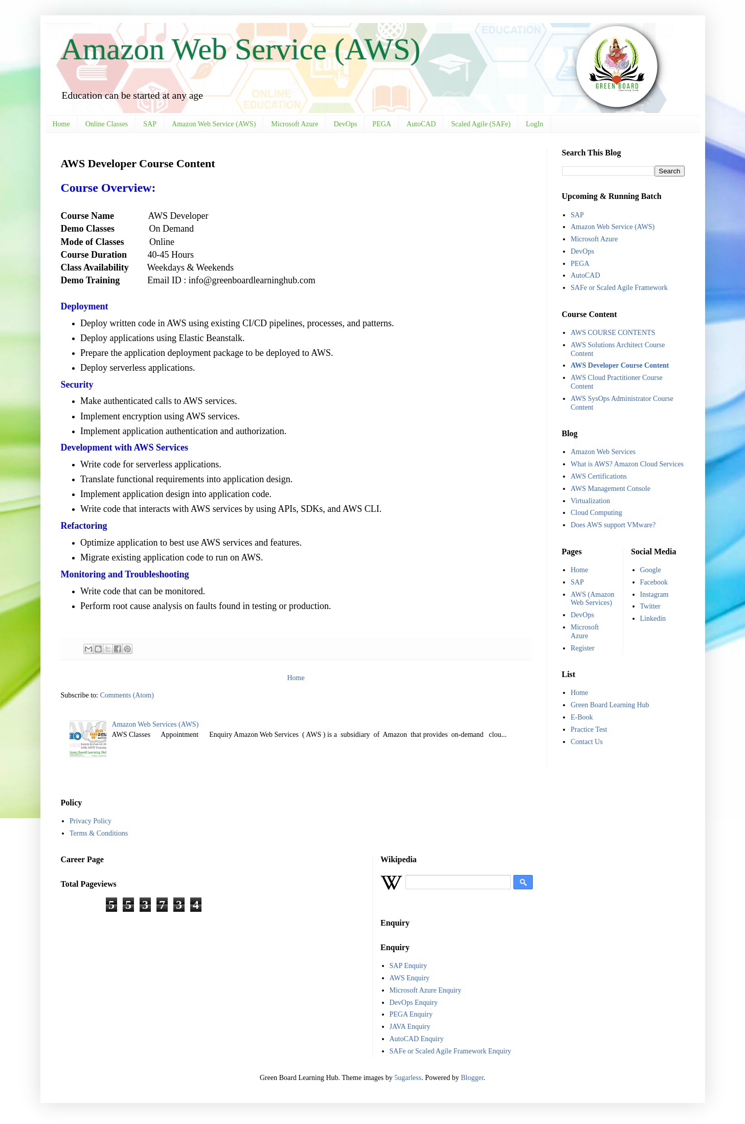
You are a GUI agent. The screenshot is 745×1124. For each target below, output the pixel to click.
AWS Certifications (599, 476)
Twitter (650, 606)
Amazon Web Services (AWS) (155, 724)
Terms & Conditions (99, 833)
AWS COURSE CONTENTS (613, 332)
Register (583, 648)
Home (61, 124)
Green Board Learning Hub (610, 705)
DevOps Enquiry (414, 1002)
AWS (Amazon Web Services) (593, 599)
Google (650, 570)
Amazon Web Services (603, 452)
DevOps (345, 124)
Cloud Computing (596, 512)
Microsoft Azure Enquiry (426, 990)
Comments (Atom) (127, 695)
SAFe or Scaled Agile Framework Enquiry (450, 1051)
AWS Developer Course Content (620, 365)
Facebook (654, 582)
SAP (149, 124)
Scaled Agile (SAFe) (480, 124)
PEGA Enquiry (411, 1014)
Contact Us (587, 742)
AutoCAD (421, 124)
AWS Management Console (610, 488)
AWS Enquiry (410, 978)
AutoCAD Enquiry (417, 1039)
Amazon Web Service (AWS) (241, 49)
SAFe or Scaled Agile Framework (619, 287)
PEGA (381, 124)
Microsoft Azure (294, 124)
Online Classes (106, 124)
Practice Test (589, 729)
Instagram (654, 594)
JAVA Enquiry (410, 1026)
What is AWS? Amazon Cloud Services (627, 464)
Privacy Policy (90, 821)
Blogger (472, 1078)
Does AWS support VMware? (613, 525)
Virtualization (590, 501)
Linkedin (653, 618)
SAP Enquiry (408, 966)
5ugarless (407, 1078)
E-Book (582, 717)
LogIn (534, 124)
